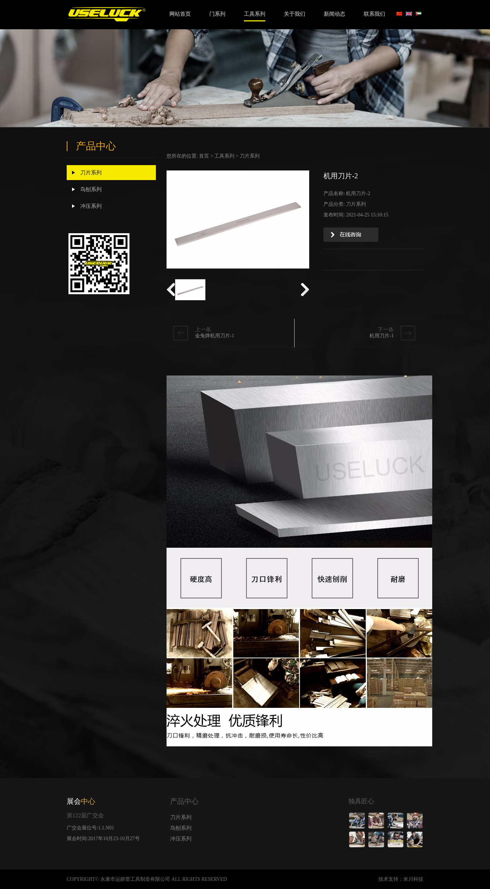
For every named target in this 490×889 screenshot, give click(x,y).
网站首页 (180, 14)
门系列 (217, 14)
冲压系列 (87, 206)
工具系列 (254, 14)
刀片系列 (87, 172)
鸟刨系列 (87, 189)
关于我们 (294, 14)
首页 (204, 156)
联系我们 (374, 14)
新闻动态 (334, 14)
